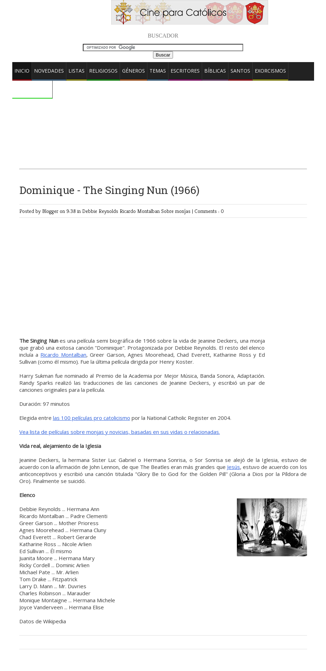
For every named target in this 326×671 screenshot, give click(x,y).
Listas (76, 70)
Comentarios (32, 89)
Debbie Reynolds (101, 211)
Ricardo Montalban (140, 211)
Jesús (233, 466)
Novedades (49, 70)
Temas (157, 70)
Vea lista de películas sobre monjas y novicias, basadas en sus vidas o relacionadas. (119, 431)
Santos (240, 70)
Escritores (185, 70)
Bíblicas (215, 70)
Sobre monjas (176, 211)
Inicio (21, 70)
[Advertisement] (163, 106)
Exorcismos (270, 70)
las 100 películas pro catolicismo (91, 417)
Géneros (133, 70)
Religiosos (103, 70)
